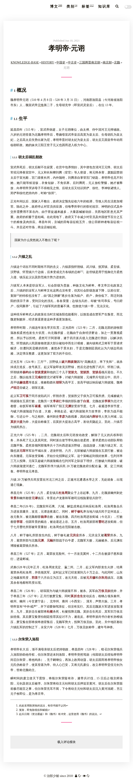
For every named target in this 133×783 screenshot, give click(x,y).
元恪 (41, 105)
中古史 (72, 62)
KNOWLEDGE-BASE (25, 62)
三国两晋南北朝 (89, 62)
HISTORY (47, 62)
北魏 (117, 62)
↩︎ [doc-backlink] (67, 705)
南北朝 (107, 62)
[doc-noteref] (81, 272)
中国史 (60, 62)
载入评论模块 (66, 742)
